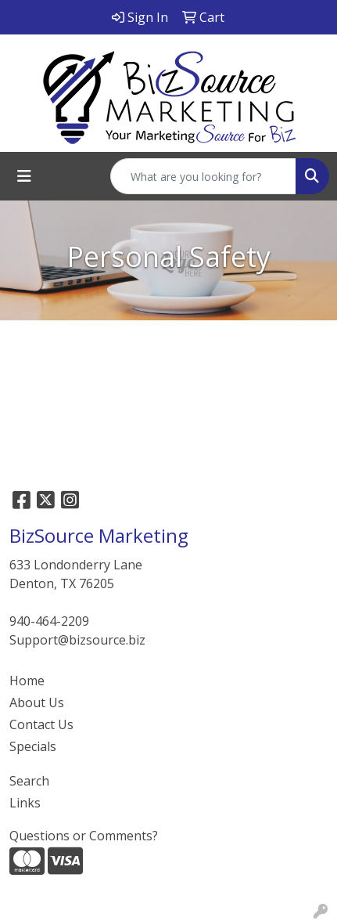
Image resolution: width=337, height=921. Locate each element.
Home (27, 680)
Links (25, 802)
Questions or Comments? (83, 835)
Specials (32, 746)
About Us (36, 702)
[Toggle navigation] (24, 176)
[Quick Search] (203, 176)
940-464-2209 (49, 621)
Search (29, 780)
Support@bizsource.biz (77, 639)
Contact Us (41, 724)
